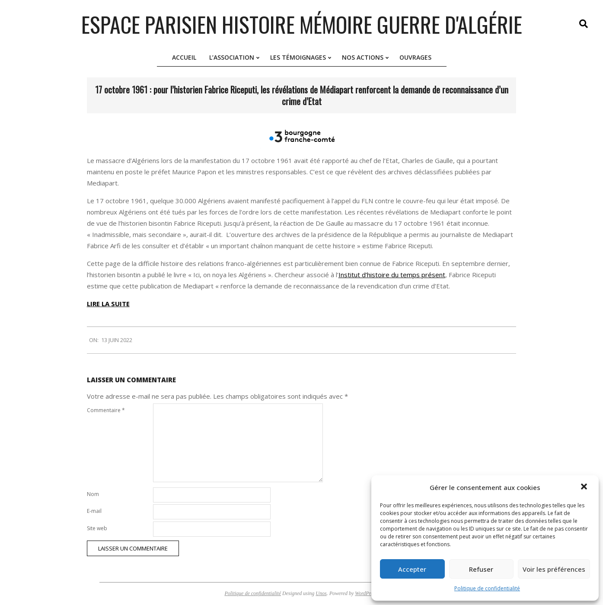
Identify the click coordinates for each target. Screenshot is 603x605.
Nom (93, 494)
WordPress (366, 593)
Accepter (412, 569)
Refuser (481, 569)
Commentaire (106, 410)
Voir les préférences (554, 569)
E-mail (94, 511)
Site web (97, 528)
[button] (585, 487)
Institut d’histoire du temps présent (391, 274)
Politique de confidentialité (487, 588)
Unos (321, 593)
